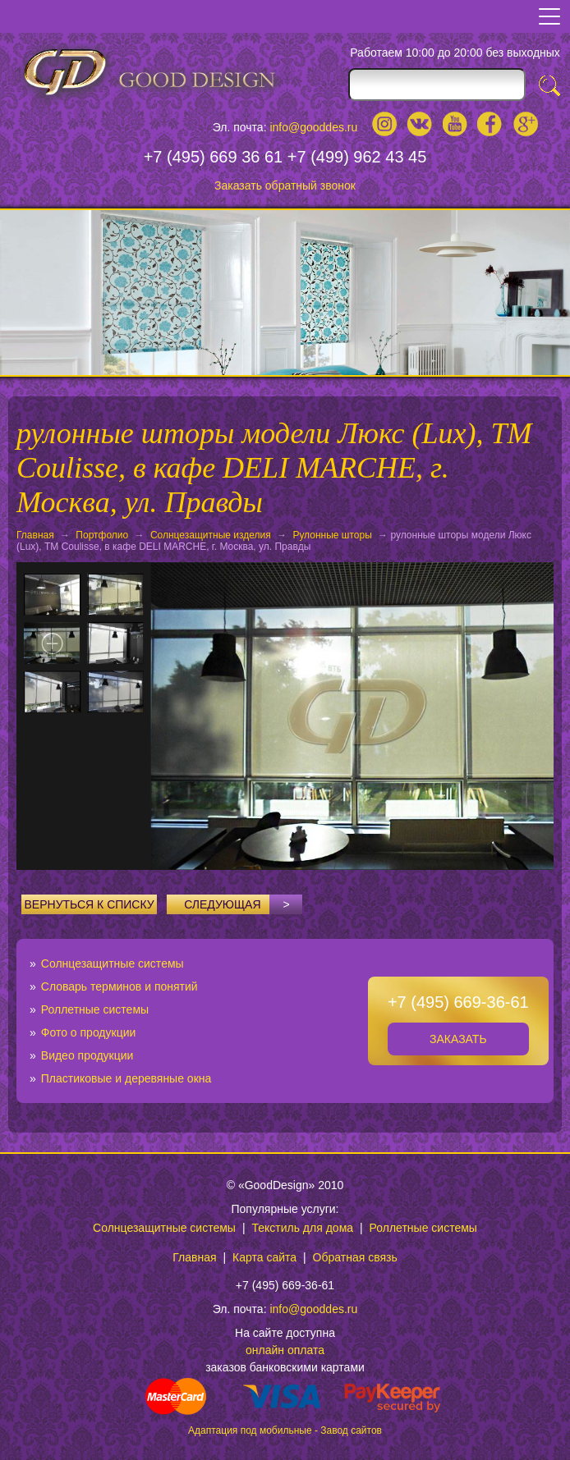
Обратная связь (355, 1257)
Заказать (458, 1039)
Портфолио (102, 535)
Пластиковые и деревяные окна (126, 1078)
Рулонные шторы (331, 535)
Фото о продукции (88, 1032)
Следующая (243, 904)
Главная (35, 535)
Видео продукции (87, 1055)
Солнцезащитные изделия (210, 535)
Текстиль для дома (302, 1227)
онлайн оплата (285, 1350)
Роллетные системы (95, 1009)
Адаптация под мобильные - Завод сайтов (285, 1430)
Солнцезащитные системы (112, 963)
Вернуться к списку (89, 904)
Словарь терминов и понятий (119, 986)
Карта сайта (264, 1257)
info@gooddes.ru (313, 127)
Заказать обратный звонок (285, 185)
